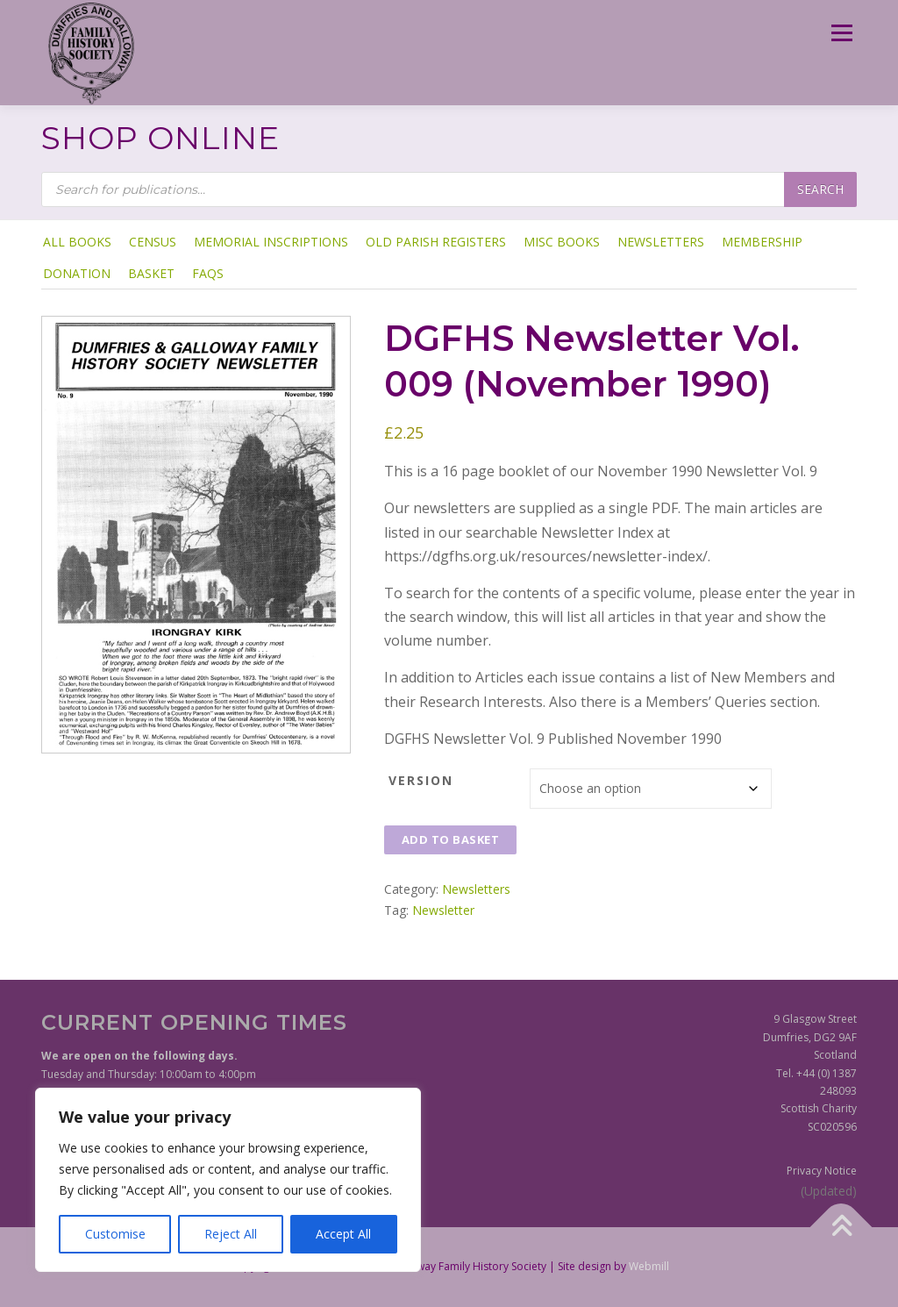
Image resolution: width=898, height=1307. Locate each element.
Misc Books (562, 241)
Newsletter (443, 910)
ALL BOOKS (77, 241)
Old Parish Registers (436, 241)
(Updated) (829, 1190)
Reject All (230, 1233)
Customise (115, 1233)
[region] (228, 1180)
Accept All (343, 1233)
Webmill (649, 1266)
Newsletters (660, 241)
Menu (841, 33)
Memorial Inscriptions (271, 241)
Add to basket (451, 839)
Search (820, 189)
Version (420, 780)
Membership (762, 241)
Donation (76, 273)
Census (152, 241)
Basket (151, 273)
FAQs (208, 273)
